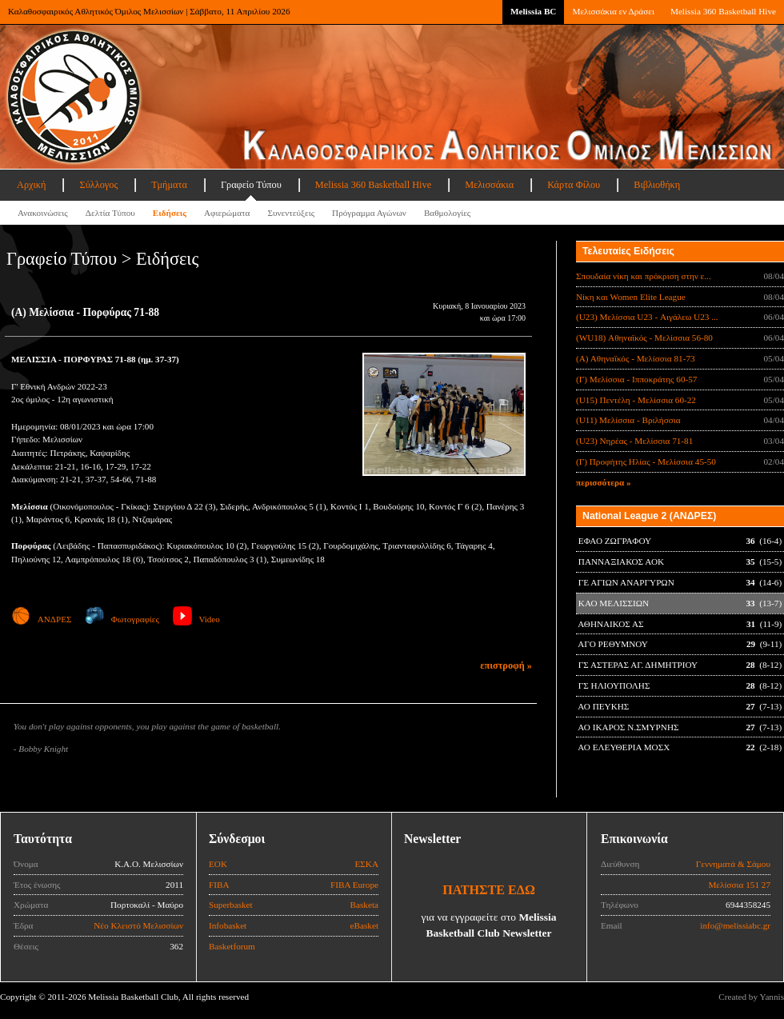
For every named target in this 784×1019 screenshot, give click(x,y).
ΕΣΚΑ (366, 864)
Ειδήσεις (169, 213)
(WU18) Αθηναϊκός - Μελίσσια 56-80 (644, 337)
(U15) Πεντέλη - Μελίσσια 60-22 (636, 400)
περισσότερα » (603, 482)
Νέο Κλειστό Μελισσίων (138, 925)
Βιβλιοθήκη (657, 184)
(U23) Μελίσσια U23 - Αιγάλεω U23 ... (647, 317)
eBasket (364, 925)
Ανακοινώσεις (43, 213)
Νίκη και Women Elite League (631, 297)
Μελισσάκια (489, 184)
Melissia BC (533, 11)
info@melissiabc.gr (735, 925)
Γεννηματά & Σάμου (733, 864)
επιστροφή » (506, 665)
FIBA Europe (354, 884)
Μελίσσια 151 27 (739, 884)
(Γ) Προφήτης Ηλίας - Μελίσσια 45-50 (646, 461)
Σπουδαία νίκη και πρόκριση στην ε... (643, 276)
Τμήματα (169, 184)
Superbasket (231, 904)
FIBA (219, 884)
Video (196, 619)
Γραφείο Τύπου (251, 184)
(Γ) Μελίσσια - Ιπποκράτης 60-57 (636, 379)
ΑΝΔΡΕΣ (41, 619)
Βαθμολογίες (447, 213)
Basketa (364, 904)
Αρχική (31, 184)
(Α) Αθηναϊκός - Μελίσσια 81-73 (635, 358)
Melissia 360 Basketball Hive (723, 11)
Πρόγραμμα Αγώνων (369, 213)
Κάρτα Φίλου (573, 184)
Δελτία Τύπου (110, 213)
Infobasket (227, 925)
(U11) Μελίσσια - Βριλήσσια (628, 420)
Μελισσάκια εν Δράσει (613, 11)
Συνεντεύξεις (290, 213)
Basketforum (232, 946)
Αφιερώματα (227, 213)
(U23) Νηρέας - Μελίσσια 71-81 (634, 441)
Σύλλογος (98, 184)
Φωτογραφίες (122, 619)
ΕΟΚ (218, 864)
